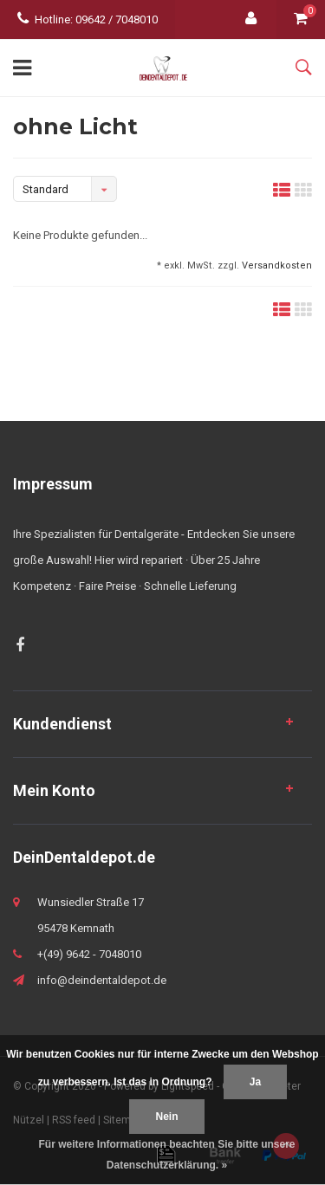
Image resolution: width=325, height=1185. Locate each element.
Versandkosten (277, 265)
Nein (166, 1117)
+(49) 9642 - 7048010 (89, 954)
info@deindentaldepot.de (101, 980)
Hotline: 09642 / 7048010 (87, 19)
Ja (255, 1082)
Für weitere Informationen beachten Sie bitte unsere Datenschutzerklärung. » (166, 1154)
